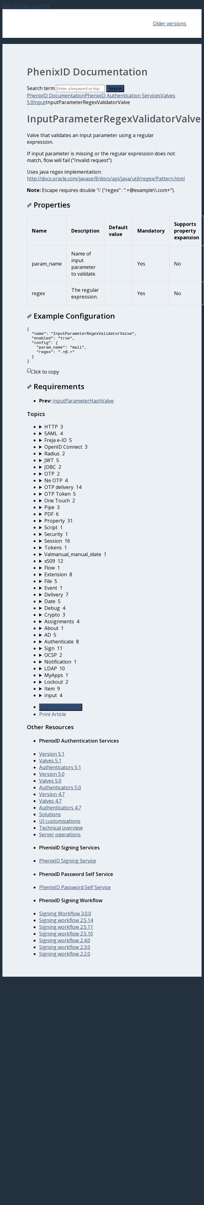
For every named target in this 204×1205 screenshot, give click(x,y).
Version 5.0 (52, 781)
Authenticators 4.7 (60, 815)
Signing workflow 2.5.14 (66, 927)
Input (39, 102)
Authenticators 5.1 (60, 774)
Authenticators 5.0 (60, 794)
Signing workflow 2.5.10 (66, 941)
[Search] (80, 88)
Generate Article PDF (61, 714)
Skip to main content (26, 5)
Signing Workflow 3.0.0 (65, 920)
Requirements (55, 394)
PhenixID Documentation (56, 95)
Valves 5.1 (50, 768)
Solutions (50, 821)
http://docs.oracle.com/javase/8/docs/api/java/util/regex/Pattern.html (106, 178)
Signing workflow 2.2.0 (64, 961)
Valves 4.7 (50, 808)
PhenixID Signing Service (67, 868)
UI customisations (59, 828)
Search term (41, 88)
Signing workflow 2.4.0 (64, 947)
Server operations (60, 841)
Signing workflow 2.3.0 (64, 954)
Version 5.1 (52, 761)
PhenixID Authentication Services (123, 95)
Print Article (52, 721)
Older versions (169, 23)
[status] (102, 163)
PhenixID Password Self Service (75, 894)
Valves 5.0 (50, 788)
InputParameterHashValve (83, 408)
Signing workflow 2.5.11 (66, 934)
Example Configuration (71, 316)
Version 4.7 (52, 801)
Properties (48, 205)
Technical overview (61, 835)
